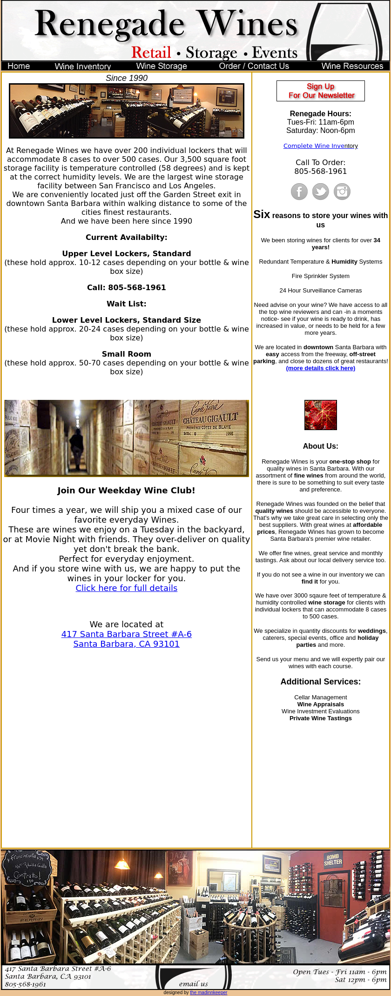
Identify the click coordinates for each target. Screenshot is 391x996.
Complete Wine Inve (313, 145)
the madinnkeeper (208, 992)
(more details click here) (321, 368)
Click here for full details (127, 588)
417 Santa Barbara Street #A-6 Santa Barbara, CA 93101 (126, 639)
